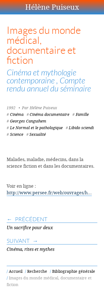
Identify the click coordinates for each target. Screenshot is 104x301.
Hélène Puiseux (52, 7)
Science (16, 134)
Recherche (37, 271)
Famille (82, 114)
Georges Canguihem (28, 121)
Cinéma (17, 114)
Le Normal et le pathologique (36, 127)
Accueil (15, 271)
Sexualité (37, 134)
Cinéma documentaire (49, 114)
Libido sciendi (81, 127)
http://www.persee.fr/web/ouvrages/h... (49, 193)
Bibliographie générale (73, 271)
